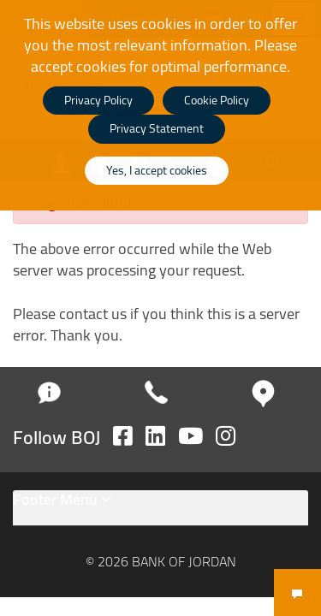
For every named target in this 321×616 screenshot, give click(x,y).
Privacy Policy (98, 100)
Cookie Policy (216, 100)
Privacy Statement (157, 128)
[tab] (160, 508)
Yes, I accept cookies (156, 170)
